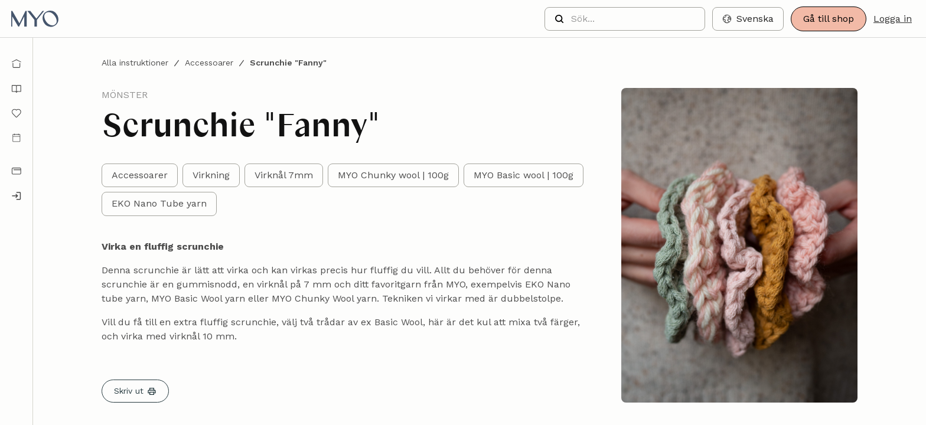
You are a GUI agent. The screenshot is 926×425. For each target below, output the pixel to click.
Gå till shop (828, 18)
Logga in (892, 18)
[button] (748, 19)
